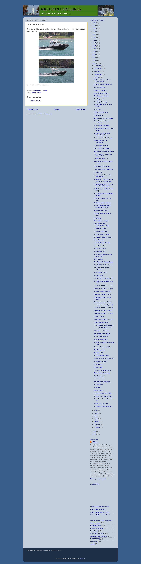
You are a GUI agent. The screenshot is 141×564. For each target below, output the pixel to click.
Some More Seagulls (101, 339)
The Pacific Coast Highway (103, 138)
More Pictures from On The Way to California (103, 155)
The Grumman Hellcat (101, 355)
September (98, 74)
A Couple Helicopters (101, 90)
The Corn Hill (98, 353)
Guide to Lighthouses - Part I (99, 512)
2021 (94, 34)
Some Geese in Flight (101, 93)
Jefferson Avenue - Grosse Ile (104, 308)
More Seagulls (99, 240)
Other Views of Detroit (101, 331)
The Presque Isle (99, 350)
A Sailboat (97, 218)
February (97, 424)
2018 (94, 43)
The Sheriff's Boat (100, 248)
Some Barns (98, 364)
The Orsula (97, 109)
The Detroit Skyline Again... (103, 237)
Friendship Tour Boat (101, 112)
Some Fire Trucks (100, 228)
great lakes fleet (95, 525)
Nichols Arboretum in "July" (103, 393)
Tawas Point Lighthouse (102, 373)
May (96, 416)
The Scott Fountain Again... (103, 406)
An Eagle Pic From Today (102, 203)
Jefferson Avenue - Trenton (103, 310)
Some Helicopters (100, 246)
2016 (94, 49)
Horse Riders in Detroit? (102, 243)
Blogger (82, 558)
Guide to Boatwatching (97, 509)
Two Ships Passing (100, 102)
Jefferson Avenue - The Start (103, 313)
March (96, 422)
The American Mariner (101, 96)
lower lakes (94, 531)
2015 (94, 51)
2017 (94, 46)
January (97, 427)
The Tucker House (100, 361)
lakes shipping (95, 539)
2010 (94, 431)
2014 (94, 54)
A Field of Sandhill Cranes (102, 370)
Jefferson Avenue (100, 379)
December (98, 66)
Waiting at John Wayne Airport (104, 118)
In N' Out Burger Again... (102, 145)
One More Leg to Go (101, 158)
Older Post (80, 109)
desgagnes (94, 541)
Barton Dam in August (101, 322)
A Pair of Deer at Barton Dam (103, 325)
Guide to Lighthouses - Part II (100, 515)
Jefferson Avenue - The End (103, 286)
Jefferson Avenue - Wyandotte (104, 305)
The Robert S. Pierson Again (103, 262)
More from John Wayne (101, 148)
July (95, 410)
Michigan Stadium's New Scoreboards (102, 80)
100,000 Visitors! (99, 87)
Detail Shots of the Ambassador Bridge (101, 224)
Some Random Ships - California (101, 121)
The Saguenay (99, 99)
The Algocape (98, 259)
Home (56, 109)
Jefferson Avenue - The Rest (103, 288)
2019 (94, 40)
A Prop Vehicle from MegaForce (100, 141)
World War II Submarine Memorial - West (102, 134)
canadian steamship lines (98, 536)
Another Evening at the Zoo (103, 84)
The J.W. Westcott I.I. (101, 336)
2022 (94, 31)
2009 (94, 434)
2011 (94, 63)
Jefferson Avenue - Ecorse (102, 302)
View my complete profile (98, 479)
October (97, 71)
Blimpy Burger (98, 390)
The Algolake (98, 384)
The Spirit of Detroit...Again (103, 396)
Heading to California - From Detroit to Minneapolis (103, 185)
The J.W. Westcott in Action (103, 265)
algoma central (95, 523)
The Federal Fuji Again (101, 221)
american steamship (97, 533)
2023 (94, 28)
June (96, 413)
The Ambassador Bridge (102, 234)
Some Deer (98, 387)
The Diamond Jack (100, 272)
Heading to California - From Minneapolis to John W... (103, 180)
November (98, 68)
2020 (94, 37)
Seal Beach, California (101, 125)
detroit (39, 93)
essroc (92, 544)
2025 (94, 23)
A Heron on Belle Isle (101, 404)
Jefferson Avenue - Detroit (102, 294)
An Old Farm (98, 367)
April (96, 419)
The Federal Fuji (99, 251)
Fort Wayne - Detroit (100, 231)
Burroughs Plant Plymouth (102, 328)
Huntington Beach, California (103, 169)
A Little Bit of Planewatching (103, 278)
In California (98, 172)
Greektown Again (99, 376)
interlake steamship (96, 528)
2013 (94, 57)
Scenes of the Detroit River (103, 347)
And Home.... (98, 115)
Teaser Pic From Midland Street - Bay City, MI (102, 206)
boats (34, 93)
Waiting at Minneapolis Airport (104, 151)
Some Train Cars (99, 316)
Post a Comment (35, 100)
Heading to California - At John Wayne (102, 175)
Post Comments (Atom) (44, 114)
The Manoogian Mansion (102, 291)
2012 (94, 60)
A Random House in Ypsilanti (103, 358)
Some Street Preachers (101, 166)
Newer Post (32, 109)
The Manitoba (98, 275)
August (96, 77)
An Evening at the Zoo (101, 210)
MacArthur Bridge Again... (102, 381)
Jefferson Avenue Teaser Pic (103, 319)
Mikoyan (95, 442)
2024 (94, 25)
